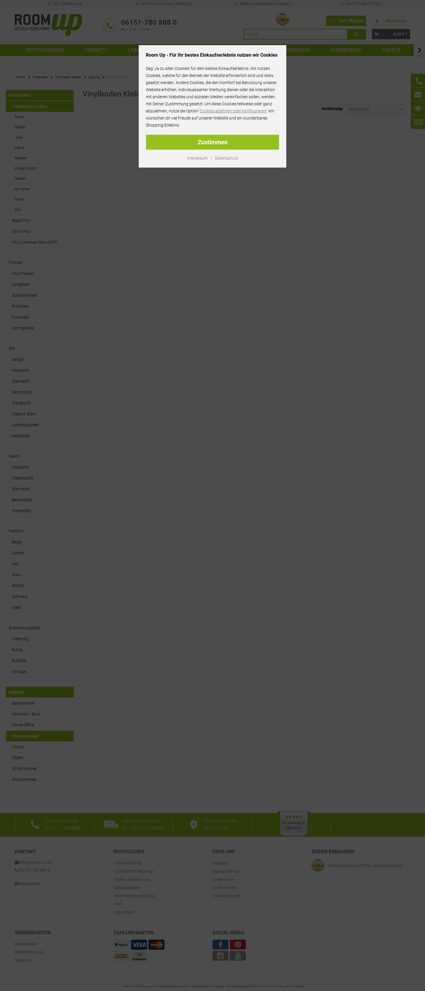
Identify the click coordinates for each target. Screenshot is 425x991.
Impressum (197, 158)
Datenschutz (226, 158)
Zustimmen (213, 142)
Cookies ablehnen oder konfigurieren (233, 111)
